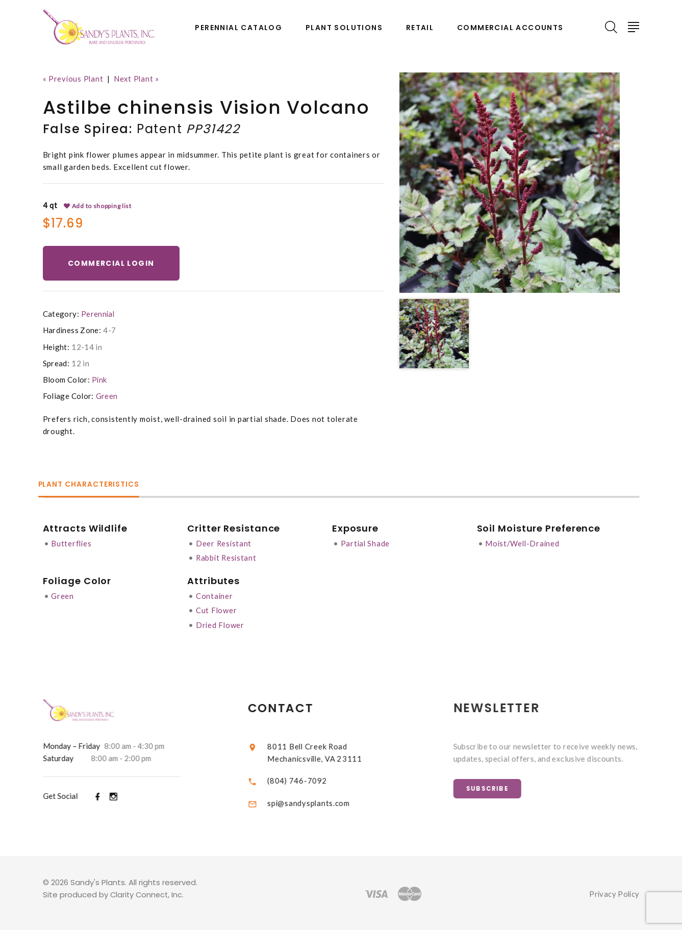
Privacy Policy (613, 892)
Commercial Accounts (510, 27)
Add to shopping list (98, 205)
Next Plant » (138, 78)
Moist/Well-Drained (525, 543)
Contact (291, 706)
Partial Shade (367, 543)
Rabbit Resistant (227, 557)
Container (215, 595)
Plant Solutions (344, 27)
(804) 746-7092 (307, 778)
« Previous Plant (74, 78)
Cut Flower (217, 609)
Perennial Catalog (238, 27)
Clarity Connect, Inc (147, 893)
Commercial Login (112, 263)
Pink (100, 380)
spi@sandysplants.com (319, 801)
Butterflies (71, 543)
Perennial (98, 314)
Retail (420, 27)
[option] (509, 182)
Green (107, 396)
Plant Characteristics (94, 485)
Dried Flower (221, 624)
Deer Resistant (225, 543)
